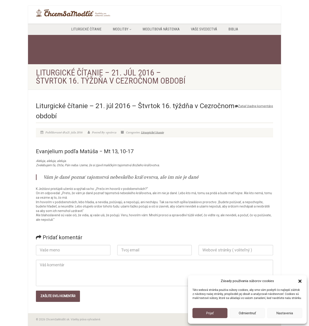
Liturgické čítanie (86, 29)
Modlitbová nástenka (161, 29)
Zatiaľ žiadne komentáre (254, 106)
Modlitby (122, 29)
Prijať (210, 313)
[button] (300, 281)
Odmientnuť (247, 313)
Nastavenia (284, 313)
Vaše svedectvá (204, 29)
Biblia (233, 29)
